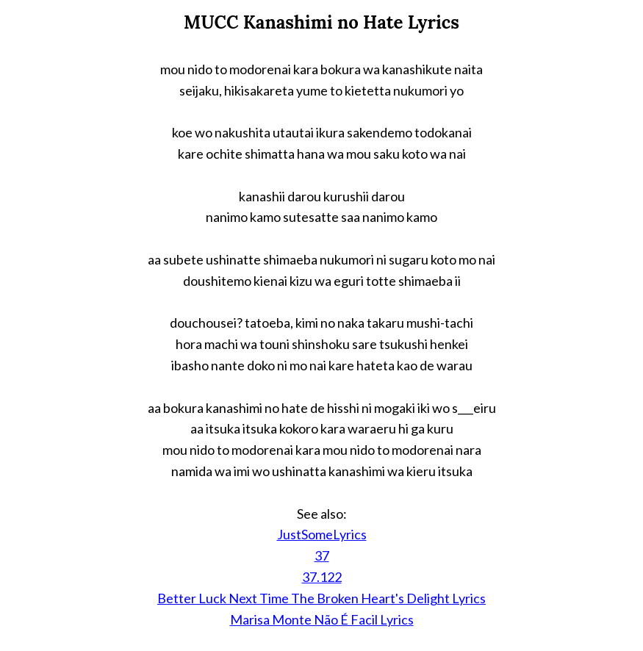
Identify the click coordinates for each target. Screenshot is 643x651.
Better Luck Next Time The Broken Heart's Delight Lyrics (321, 598)
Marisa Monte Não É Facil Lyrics (322, 619)
